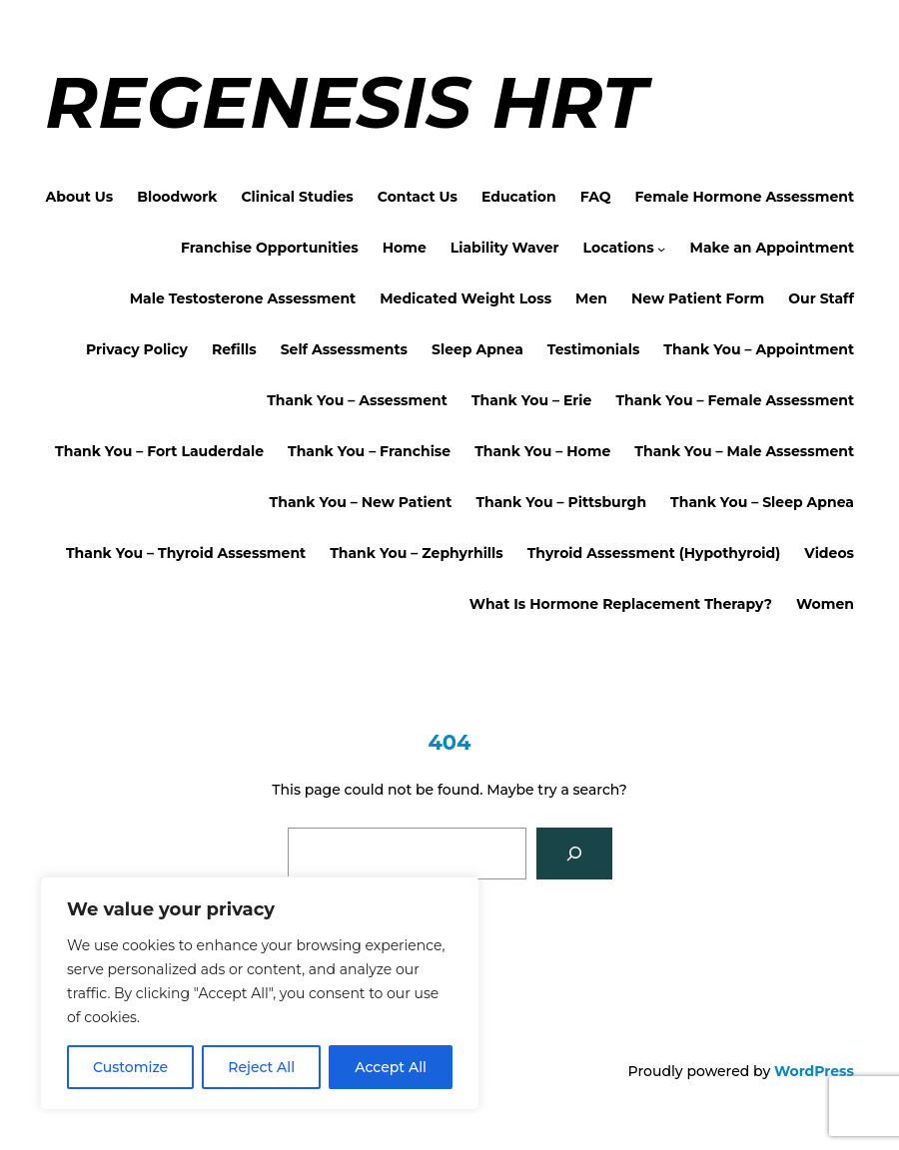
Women (825, 604)
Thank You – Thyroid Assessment (186, 553)
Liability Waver (504, 248)
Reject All (261, 1067)
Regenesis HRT (345, 102)
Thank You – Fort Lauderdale (159, 451)
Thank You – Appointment (758, 349)
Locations (618, 248)
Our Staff (821, 298)
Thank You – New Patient (361, 502)
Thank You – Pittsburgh (560, 502)
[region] (259, 993)
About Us (80, 197)
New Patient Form (697, 298)
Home (405, 248)
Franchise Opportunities (270, 248)
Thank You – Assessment (357, 400)
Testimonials (593, 349)
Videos (829, 553)
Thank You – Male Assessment (744, 451)
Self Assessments (344, 349)
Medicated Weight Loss (465, 298)
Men (591, 298)
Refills (234, 349)
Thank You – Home (542, 451)
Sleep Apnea (477, 349)
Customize (130, 1067)
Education (518, 197)
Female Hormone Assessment (744, 197)
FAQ (595, 197)
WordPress (814, 1071)
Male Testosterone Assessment (243, 298)
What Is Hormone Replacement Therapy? (620, 604)
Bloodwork (177, 197)
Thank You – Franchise (369, 451)
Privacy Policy (137, 349)
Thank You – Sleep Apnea (762, 502)
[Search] (574, 853)
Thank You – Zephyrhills (416, 553)
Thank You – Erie (531, 400)
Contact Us (417, 197)
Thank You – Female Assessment (734, 400)
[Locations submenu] (661, 248)
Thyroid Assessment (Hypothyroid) (654, 553)
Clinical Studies (297, 197)
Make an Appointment (772, 248)
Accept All (391, 1067)
